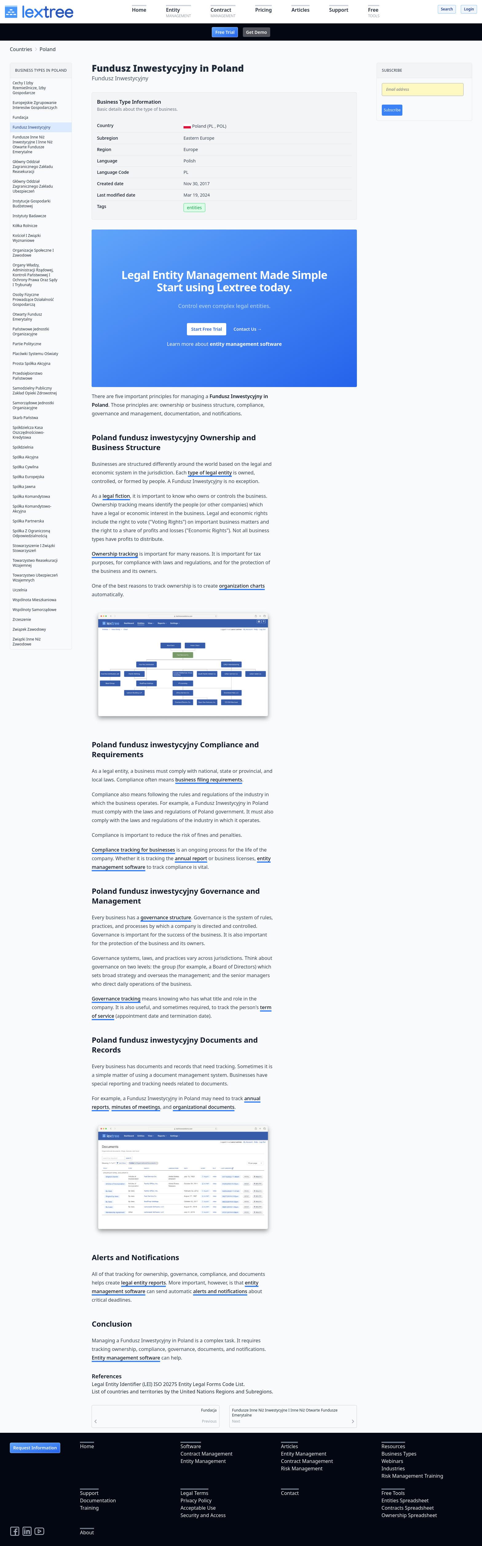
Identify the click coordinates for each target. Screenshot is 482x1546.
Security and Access (203, 1515)
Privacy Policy (195, 1500)
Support (89, 1493)
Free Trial (225, 32)
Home (87, 1446)
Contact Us (248, 329)
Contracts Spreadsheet (407, 1507)
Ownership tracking (115, 553)
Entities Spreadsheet (405, 1500)
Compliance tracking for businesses (133, 849)
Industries (393, 1468)
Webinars (392, 1461)
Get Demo (256, 32)
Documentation (98, 1500)
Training (89, 1507)
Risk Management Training (412, 1475)
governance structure (165, 917)
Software (190, 1446)
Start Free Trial (206, 329)
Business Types (399, 1453)
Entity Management (203, 1461)
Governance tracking (116, 998)
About (87, 1532)
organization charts (242, 585)
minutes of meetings (136, 1107)
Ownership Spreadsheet (409, 1515)
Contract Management (206, 1453)
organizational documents (203, 1107)
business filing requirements (208, 779)
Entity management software (126, 1357)
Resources (393, 1446)
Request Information (35, 1448)
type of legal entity (210, 472)
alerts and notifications (220, 1291)
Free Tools (393, 1493)
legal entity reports (143, 1282)
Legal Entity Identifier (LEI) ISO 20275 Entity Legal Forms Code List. (168, 1384)
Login (469, 9)
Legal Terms (194, 1493)
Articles (289, 1446)
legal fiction (116, 496)
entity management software (246, 344)
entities (194, 207)
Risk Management (301, 1468)
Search (447, 9)
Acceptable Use (198, 1507)
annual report (191, 858)
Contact (290, 1493)
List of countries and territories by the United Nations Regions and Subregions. (182, 1391)
